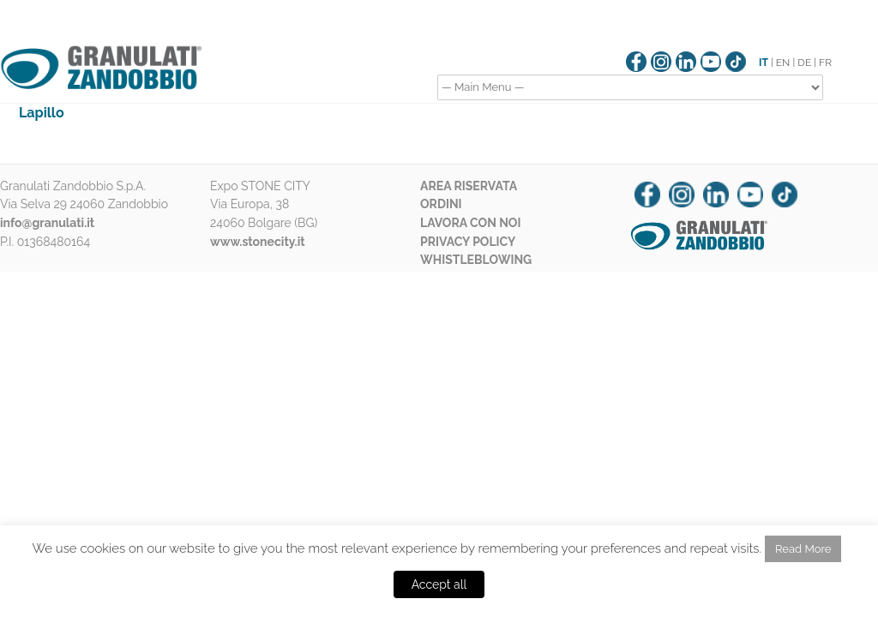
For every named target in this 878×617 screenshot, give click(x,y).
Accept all (439, 584)
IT (763, 63)
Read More (803, 548)
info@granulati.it (47, 223)
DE (804, 63)
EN (783, 63)
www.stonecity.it (257, 242)
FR (825, 63)
